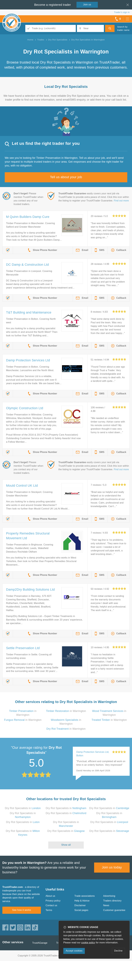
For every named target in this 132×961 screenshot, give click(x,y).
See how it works (21, 910)
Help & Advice (82, 900)
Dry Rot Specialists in (23, 808)
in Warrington (66, 711)
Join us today (112, 867)
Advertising (109, 896)
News (106, 905)
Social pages (81, 910)
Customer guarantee (114, 910)
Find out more (121, 200)
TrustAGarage (39, 943)
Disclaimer (80, 905)
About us (50, 896)
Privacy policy (53, 900)
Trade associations (84, 896)
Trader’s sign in (122, 12)
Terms (49, 910)
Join (87, 4)
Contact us (51, 905)
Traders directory (112, 900)
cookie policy (88, 942)
